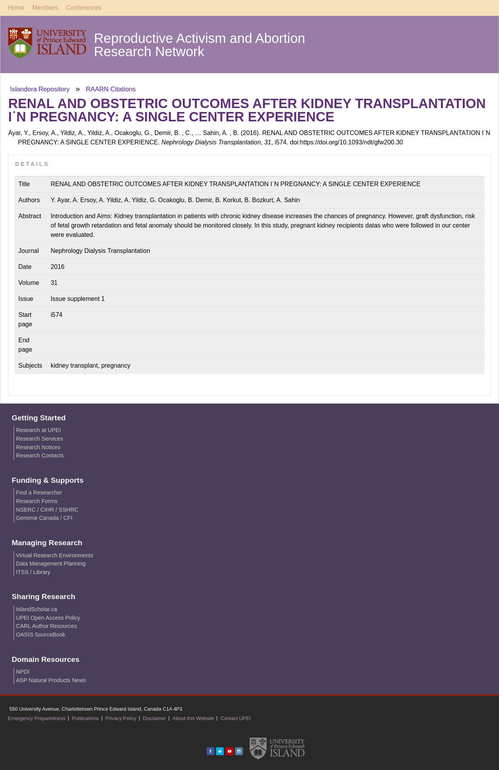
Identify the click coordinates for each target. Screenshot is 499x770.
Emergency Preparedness (36, 718)
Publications (85, 718)
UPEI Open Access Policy (48, 618)
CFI (68, 518)
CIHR (47, 510)
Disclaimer (154, 718)
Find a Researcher (39, 492)
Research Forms (36, 501)
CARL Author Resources (46, 626)
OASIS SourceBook (40, 634)
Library (41, 572)
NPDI (22, 672)
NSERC (25, 510)
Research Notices (38, 447)
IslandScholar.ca (36, 609)
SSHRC (68, 510)
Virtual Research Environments (54, 555)
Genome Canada (37, 518)
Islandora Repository (40, 89)
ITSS (22, 572)
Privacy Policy (120, 718)
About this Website (193, 718)
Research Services (39, 439)
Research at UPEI (38, 430)
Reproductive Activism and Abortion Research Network (199, 45)
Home (16, 7)
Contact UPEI (236, 718)
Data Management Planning (50, 563)
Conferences (83, 7)
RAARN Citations (111, 89)
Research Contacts (40, 455)
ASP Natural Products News (51, 680)
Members (45, 7)
